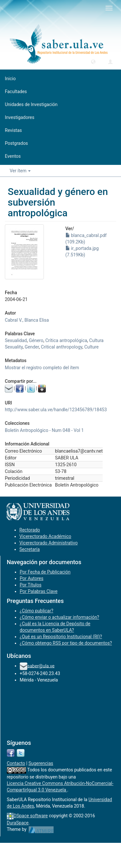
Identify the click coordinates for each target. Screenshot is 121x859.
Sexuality (14, 346)
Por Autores (31, 578)
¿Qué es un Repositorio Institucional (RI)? (61, 636)
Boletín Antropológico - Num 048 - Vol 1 (44, 430)
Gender (32, 346)
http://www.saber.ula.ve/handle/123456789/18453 (56, 409)
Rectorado (29, 529)
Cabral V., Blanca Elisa (27, 320)
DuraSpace (18, 822)
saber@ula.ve (41, 665)
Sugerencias (40, 763)
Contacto (16, 763)
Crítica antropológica (66, 340)
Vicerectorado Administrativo (48, 542)
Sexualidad (16, 340)
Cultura (96, 340)
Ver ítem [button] (20, 170)
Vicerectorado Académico (45, 536)
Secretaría (29, 549)
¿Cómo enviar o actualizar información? (59, 617)
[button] (93, 61)
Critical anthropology (61, 346)
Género (36, 340)
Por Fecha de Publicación (45, 571)
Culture (91, 346)
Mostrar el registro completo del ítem (42, 367)
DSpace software (31, 815)
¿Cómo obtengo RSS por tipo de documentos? (66, 643)
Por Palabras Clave (38, 591)
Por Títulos (30, 584)
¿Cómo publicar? (36, 610)
